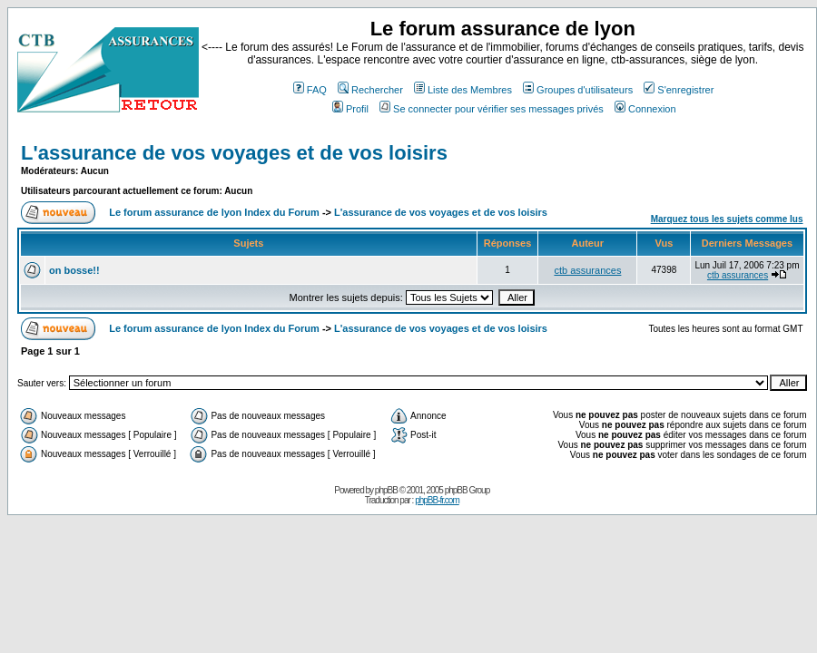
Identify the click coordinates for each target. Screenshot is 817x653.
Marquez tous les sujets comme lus (727, 219)
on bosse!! (74, 270)
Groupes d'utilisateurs (578, 89)
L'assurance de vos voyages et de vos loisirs (234, 152)
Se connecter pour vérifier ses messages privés (491, 108)
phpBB (386, 490)
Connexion (645, 108)
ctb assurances (587, 270)
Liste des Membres (463, 89)
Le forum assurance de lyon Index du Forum (214, 212)
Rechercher (370, 89)
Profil (350, 108)
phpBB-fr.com (437, 500)
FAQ (310, 89)
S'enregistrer (679, 89)
